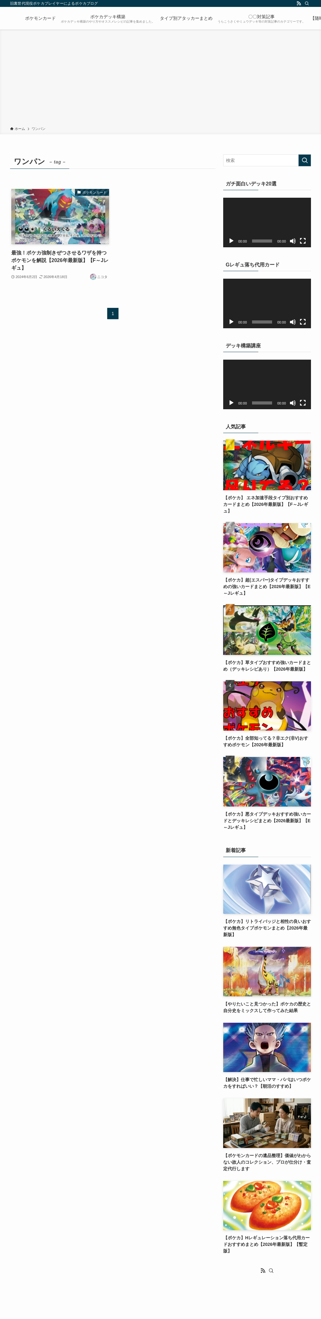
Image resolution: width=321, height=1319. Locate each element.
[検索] (307, 3)
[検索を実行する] (304, 160)
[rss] (299, 3)
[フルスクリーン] (303, 241)
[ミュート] (293, 241)
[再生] (231, 241)
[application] (267, 222)
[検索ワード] (267, 160)
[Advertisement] (160, 79)
